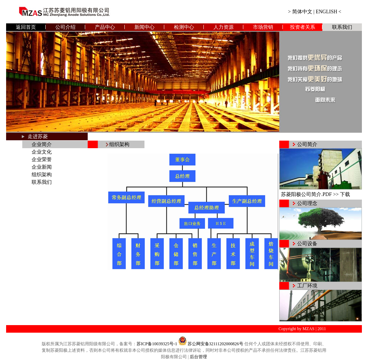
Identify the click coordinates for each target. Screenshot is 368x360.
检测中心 (184, 27)
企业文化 (42, 152)
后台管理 (198, 356)
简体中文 (302, 11)
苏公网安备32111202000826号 (215, 343)
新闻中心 (144, 27)
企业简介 (42, 144)
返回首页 (26, 27)
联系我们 (342, 27)
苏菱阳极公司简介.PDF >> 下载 (315, 194)
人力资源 (223, 27)
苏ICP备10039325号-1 (157, 343)
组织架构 (42, 174)
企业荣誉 (42, 159)
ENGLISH (326, 11)
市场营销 (263, 27)
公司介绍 (65, 27)
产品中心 (105, 27)
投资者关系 (302, 27)
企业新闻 (42, 167)
